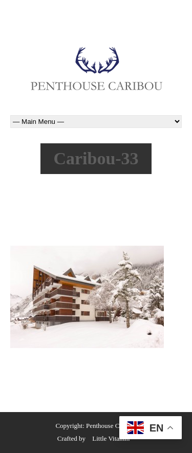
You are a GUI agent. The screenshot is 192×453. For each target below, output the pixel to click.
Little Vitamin (111, 438)
